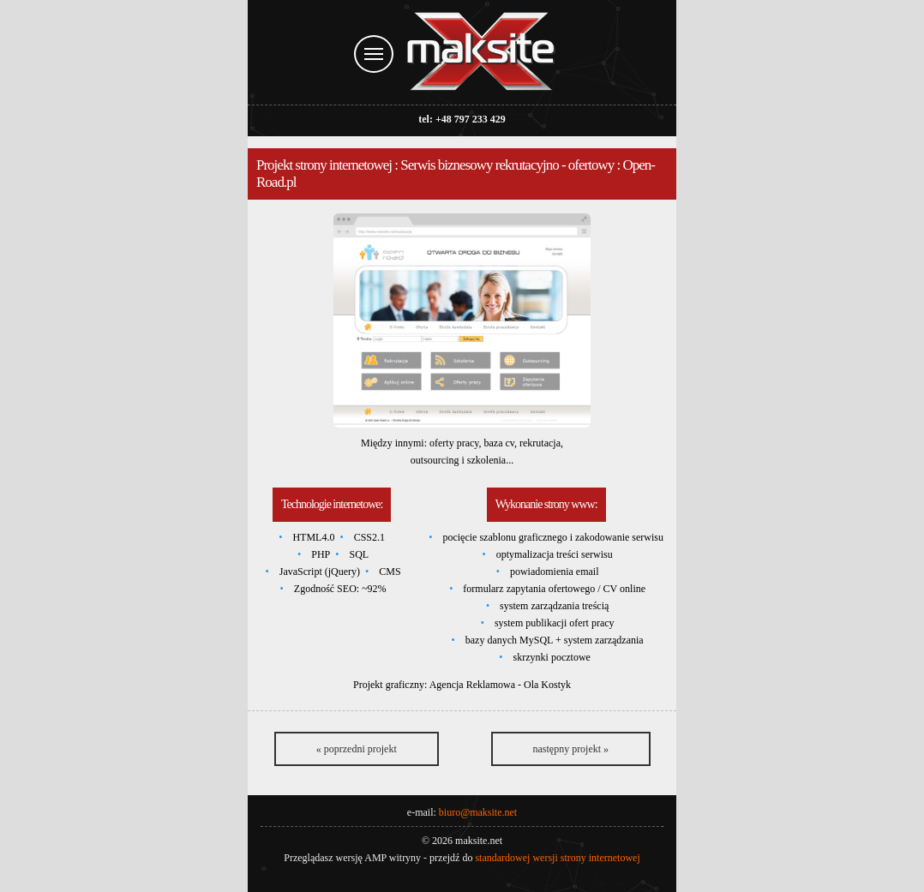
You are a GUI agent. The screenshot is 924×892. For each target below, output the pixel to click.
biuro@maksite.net (478, 812)
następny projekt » (570, 749)
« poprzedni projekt (356, 749)
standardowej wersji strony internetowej (557, 858)
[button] (462, 320)
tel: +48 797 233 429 (462, 119)
